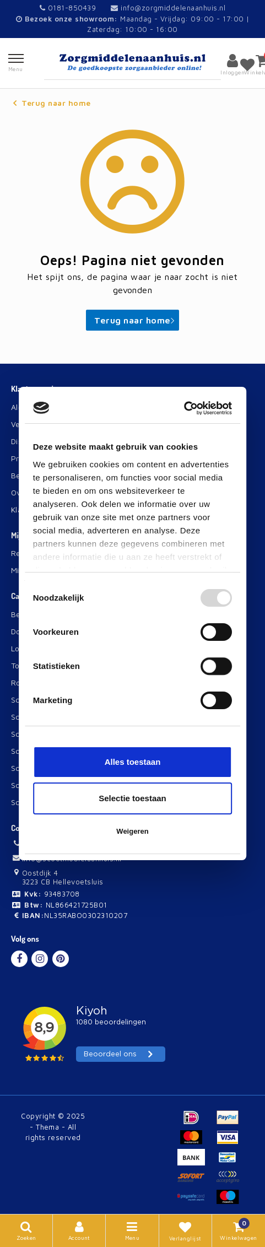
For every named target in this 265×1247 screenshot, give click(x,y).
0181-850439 (68, 7)
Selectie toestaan (132, 798)
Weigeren (132, 831)
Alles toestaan (133, 761)
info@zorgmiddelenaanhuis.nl (168, 7)
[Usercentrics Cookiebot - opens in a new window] (184, 408)
